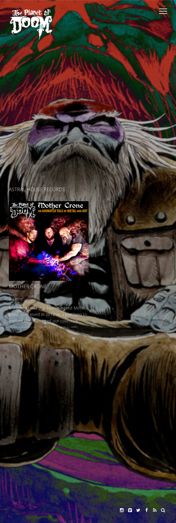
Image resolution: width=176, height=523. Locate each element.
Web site (17, 299)
